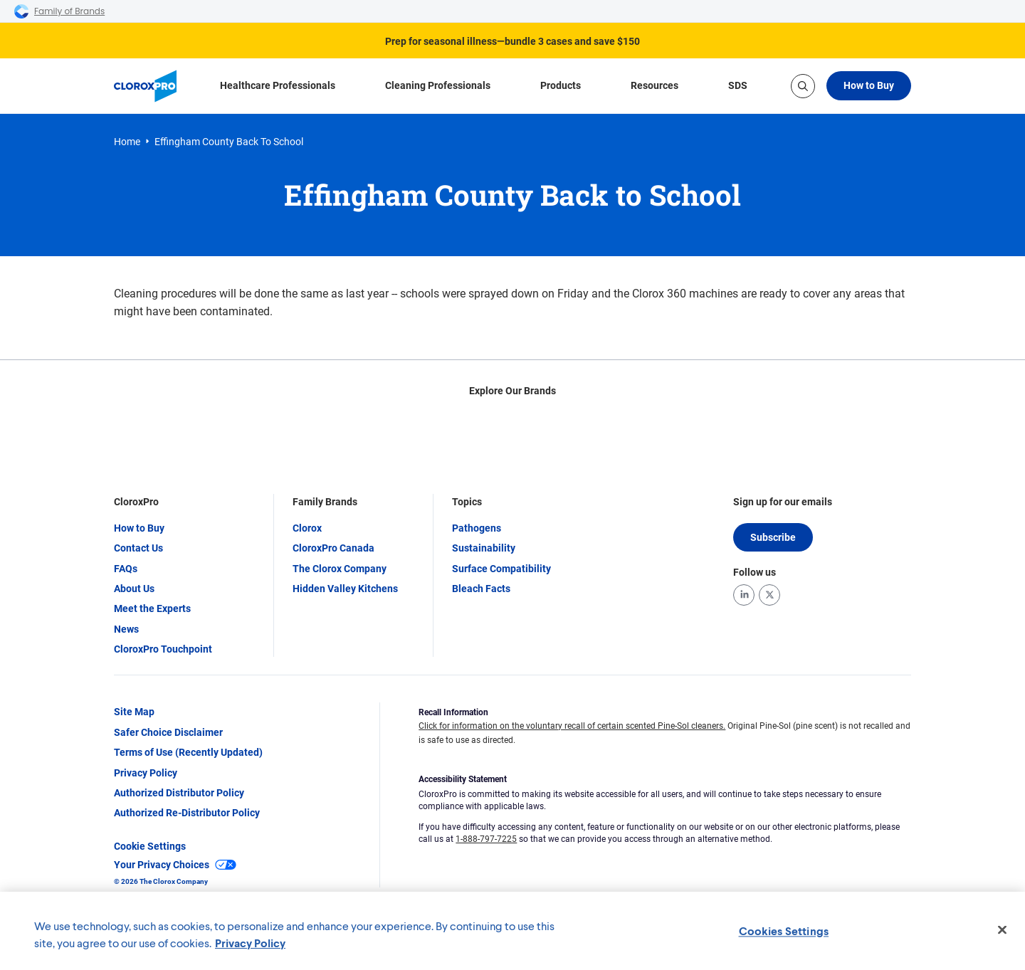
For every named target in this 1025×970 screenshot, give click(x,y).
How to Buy (868, 85)
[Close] (1002, 930)
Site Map (134, 712)
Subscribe (773, 537)
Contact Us (138, 548)
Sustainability (483, 548)
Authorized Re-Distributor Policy (187, 813)
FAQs (125, 568)
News (126, 629)
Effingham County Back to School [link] (228, 142)
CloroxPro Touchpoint (163, 649)
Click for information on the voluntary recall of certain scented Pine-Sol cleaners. (572, 727)
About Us (134, 588)
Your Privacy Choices (175, 865)
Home (127, 142)
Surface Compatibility (501, 568)
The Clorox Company (340, 568)
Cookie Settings (150, 846)
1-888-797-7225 (486, 839)
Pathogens (476, 528)
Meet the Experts (152, 609)
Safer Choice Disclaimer (168, 732)
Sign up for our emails (782, 502)
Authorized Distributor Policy (179, 793)
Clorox (307, 528)
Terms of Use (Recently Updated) (188, 753)
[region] (512, 931)
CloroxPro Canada (333, 548)
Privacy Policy (145, 773)
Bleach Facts (481, 588)
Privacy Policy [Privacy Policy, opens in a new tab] (250, 942)
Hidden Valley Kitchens (345, 588)
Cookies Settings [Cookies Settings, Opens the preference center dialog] (784, 930)
